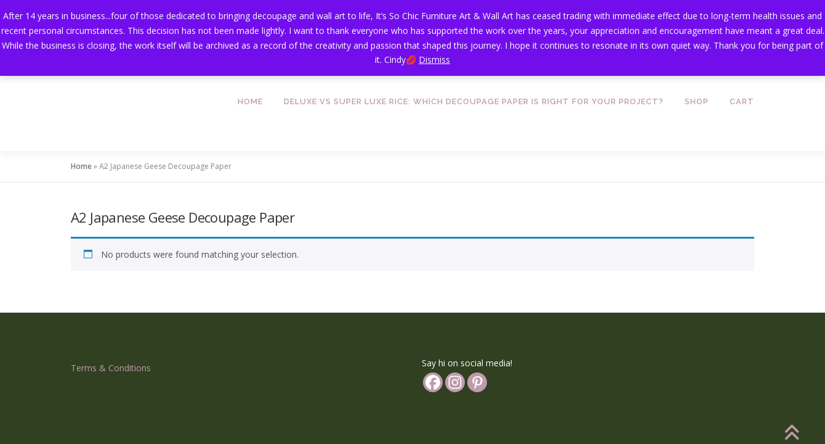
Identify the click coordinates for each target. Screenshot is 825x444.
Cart (742, 101)
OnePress (444, 410)
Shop (697, 101)
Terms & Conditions (111, 315)
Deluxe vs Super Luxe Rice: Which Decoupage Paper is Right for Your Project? (474, 101)
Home (250, 101)
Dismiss (434, 59)
